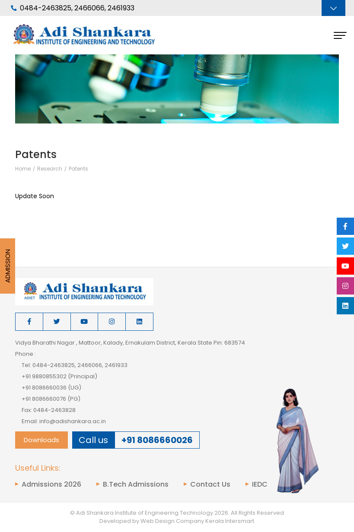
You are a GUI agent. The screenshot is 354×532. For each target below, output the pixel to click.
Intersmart (239, 521)
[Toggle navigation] (333, 8)
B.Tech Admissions (136, 484)
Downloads (41, 439)
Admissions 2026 (51, 484)
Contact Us (210, 484)
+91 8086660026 (157, 440)
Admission (7, 266)
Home (23, 168)
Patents (78, 168)
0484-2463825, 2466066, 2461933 (72, 8)
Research (49, 168)
